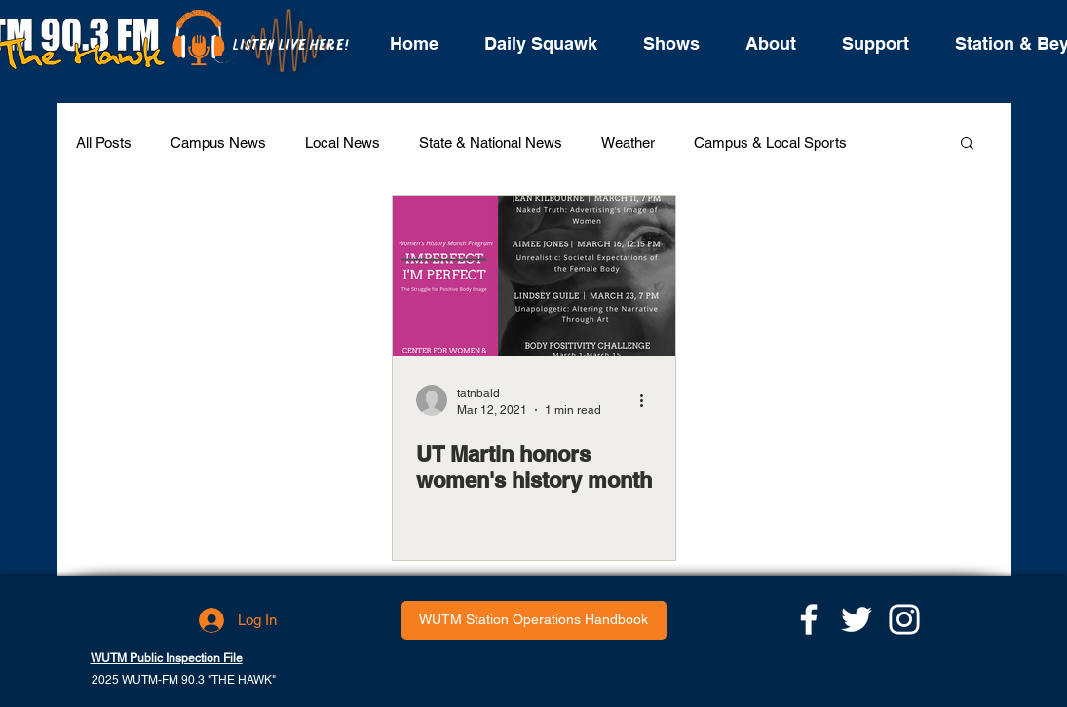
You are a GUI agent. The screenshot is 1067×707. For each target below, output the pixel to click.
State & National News (490, 142)
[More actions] (649, 400)
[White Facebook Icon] (808, 619)
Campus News (218, 142)
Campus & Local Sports (770, 142)
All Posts (104, 142)
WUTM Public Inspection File (167, 658)
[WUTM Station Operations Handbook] (534, 620)
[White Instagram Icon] (904, 619)
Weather (628, 142)
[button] (967, 144)
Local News (342, 142)
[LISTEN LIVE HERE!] (291, 45)
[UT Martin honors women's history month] (534, 276)
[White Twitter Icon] (856, 619)
